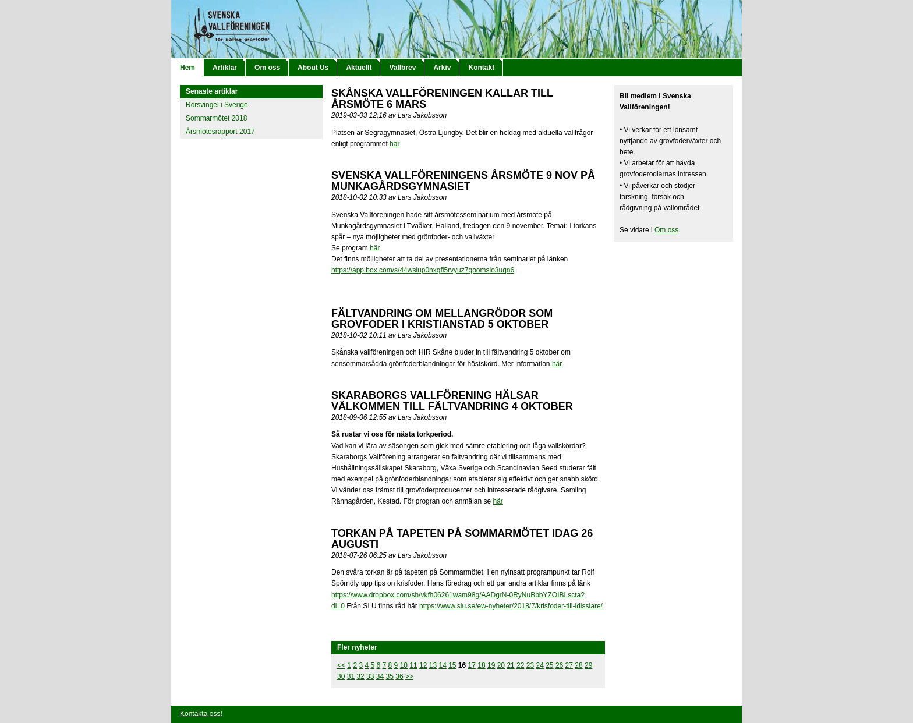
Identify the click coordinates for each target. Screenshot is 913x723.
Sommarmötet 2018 (216, 118)
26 (559, 665)
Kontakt (481, 67)
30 (341, 676)
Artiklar (225, 67)
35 (390, 676)
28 (578, 665)
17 (472, 665)
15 (452, 665)
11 (413, 665)
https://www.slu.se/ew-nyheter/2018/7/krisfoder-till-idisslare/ (511, 606)
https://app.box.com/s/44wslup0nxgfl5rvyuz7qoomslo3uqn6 (422, 270)
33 (370, 676)
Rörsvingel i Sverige (217, 105)
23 (530, 665)
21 (510, 665)
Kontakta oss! (201, 714)
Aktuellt (358, 67)
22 (520, 665)
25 (549, 665)
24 (539, 665)
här (394, 144)
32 (360, 676)
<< (341, 665)
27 (569, 665)
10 (404, 665)
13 (433, 665)
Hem (187, 67)
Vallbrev (402, 67)
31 (351, 676)
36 (399, 676)
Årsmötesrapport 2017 (220, 131)
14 (442, 665)
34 (380, 676)
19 (491, 665)
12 (423, 665)
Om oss (267, 67)
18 (481, 665)
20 (501, 665)
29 (588, 665)
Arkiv (442, 67)
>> (409, 676)
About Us (313, 67)
